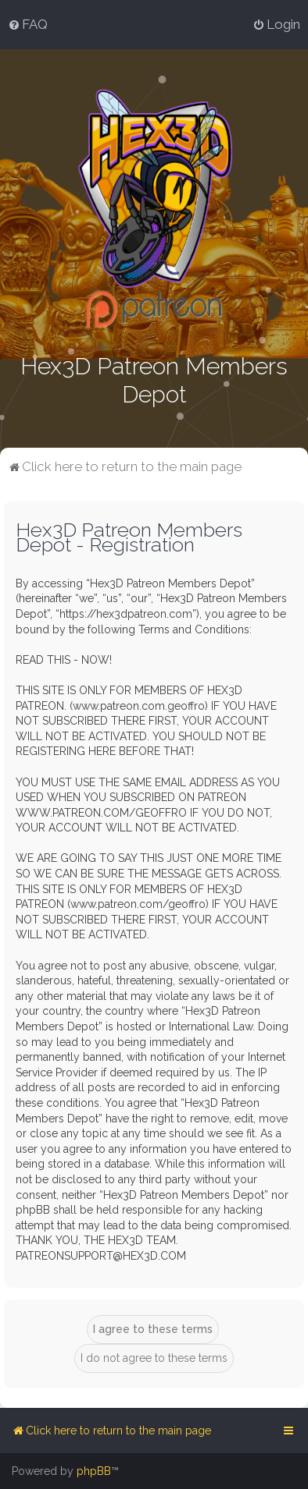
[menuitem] (28, 24)
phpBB (94, 1471)
